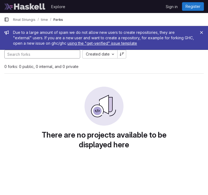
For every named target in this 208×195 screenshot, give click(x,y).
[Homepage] (25, 6)
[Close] (201, 32)
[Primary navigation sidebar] (6, 19)
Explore (58, 6)
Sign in (172, 6)
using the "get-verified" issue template (102, 43)
